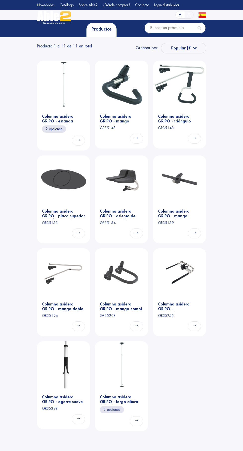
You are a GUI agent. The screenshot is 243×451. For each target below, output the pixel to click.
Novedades (46, 5)
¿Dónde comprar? (116, 5)
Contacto (142, 5)
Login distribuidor (166, 5)
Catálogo (67, 5)
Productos (101, 29)
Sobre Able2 (88, 5)
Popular (181, 48)
